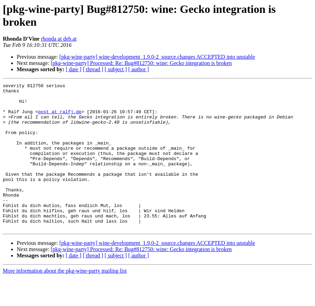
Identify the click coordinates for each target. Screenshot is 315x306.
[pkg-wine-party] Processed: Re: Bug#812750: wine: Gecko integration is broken (141, 63)
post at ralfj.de (59, 118)
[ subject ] (116, 69)
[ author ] (138, 69)
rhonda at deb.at (59, 39)
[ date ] (73, 69)
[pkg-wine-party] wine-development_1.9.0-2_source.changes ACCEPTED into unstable (157, 57)
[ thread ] (93, 69)
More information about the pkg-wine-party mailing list (65, 300)
